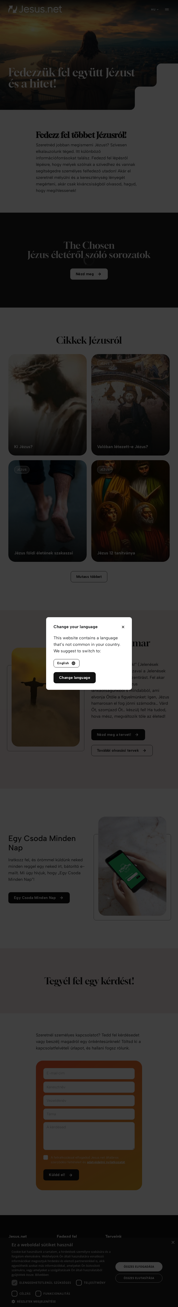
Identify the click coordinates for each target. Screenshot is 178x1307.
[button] (61, 1301)
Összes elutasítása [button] (139, 1278)
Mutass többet (89, 583)
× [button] (173, 1242)
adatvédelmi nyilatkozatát (106, 1168)
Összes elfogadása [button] (139, 1267)
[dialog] (89, 1272)
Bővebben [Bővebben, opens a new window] (42, 1275)
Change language (74, 677)
